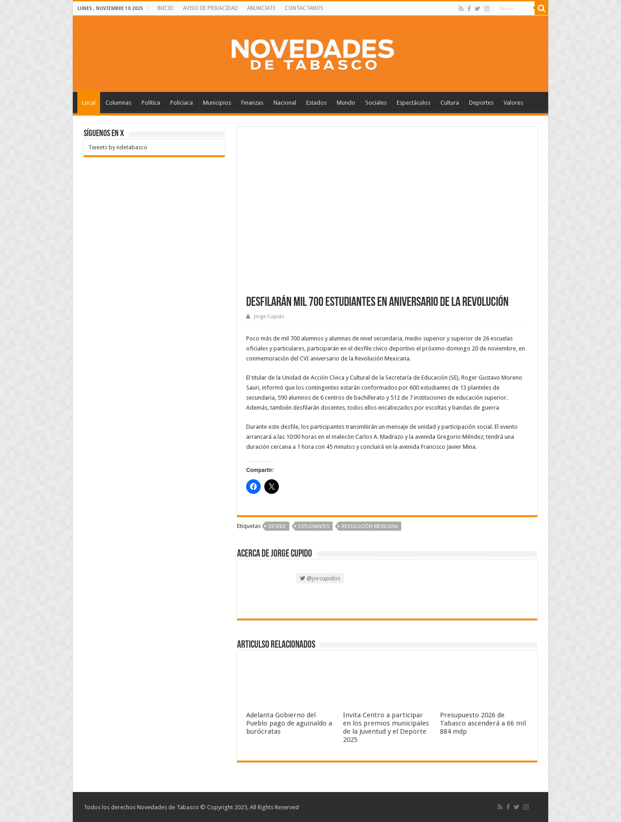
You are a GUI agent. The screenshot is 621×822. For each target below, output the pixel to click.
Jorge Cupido (269, 317)
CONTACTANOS (304, 8)
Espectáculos (413, 102)
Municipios (217, 102)
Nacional (284, 102)
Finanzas (252, 102)
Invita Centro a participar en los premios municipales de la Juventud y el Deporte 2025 (386, 727)
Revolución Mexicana (370, 526)
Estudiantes (313, 526)
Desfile (277, 526)
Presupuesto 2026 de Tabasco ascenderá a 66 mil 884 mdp (483, 723)
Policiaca (181, 102)
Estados (316, 102)
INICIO (165, 8)
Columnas (118, 102)
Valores (513, 102)
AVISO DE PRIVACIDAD (210, 8)
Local (89, 102)
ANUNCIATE (261, 8)
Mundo (346, 102)
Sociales (376, 102)
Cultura (449, 102)
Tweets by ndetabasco (117, 147)
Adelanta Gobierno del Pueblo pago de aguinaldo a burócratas (289, 723)
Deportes (481, 102)
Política (150, 102)
